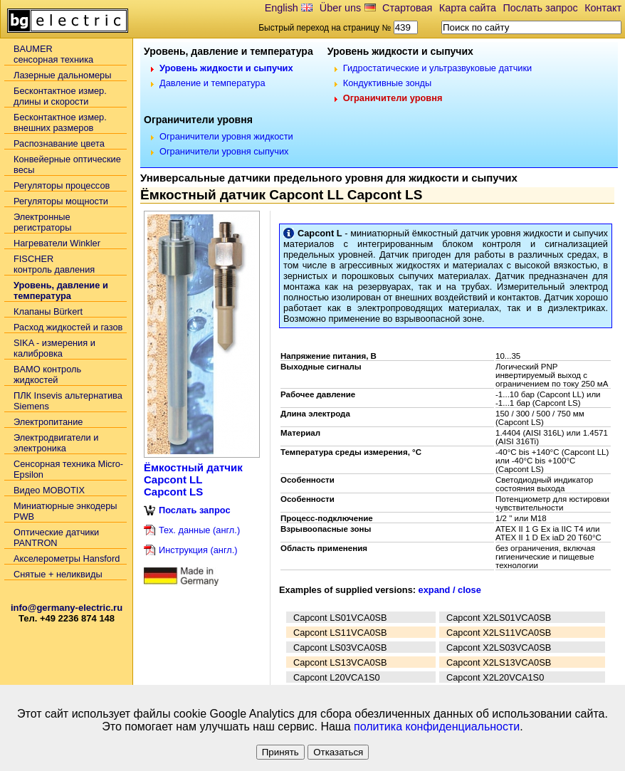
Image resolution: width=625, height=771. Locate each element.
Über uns (340, 8)
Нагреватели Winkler (57, 243)
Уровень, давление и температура (61, 290)
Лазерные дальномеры (62, 75)
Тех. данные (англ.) (199, 530)
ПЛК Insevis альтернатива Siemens (68, 400)
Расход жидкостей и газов (68, 327)
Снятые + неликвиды (58, 574)
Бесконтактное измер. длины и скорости (60, 96)
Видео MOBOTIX (49, 490)
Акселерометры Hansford (67, 558)
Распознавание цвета (59, 143)
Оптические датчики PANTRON (56, 537)
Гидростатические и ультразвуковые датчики (437, 68)
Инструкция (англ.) (198, 550)
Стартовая (407, 8)
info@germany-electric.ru (66, 607)
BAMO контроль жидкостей (47, 374)
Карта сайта (467, 8)
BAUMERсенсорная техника (53, 54)
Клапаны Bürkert (48, 311)
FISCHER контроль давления (54, 264)
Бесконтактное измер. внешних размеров (60, 122)
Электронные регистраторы (42, 222)
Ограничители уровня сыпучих (223, 151)
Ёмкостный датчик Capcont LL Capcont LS (193, 479)
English (281, 8)
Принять (280, 752)
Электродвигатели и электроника (56, 442)
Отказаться (338, 752)
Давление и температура (212, 83)
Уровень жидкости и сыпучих (226, 68)
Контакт (602, 8)
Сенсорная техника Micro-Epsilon (68, 469)
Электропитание (48, 421)
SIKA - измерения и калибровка (54, 348)
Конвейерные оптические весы (67, 164)
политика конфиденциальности (437, 726)
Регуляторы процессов (62, 185)
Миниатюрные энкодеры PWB (65, 511)
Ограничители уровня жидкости (226, 136)
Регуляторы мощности (61, 201)
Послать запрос (540, 8)
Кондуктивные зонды (387, 83)
